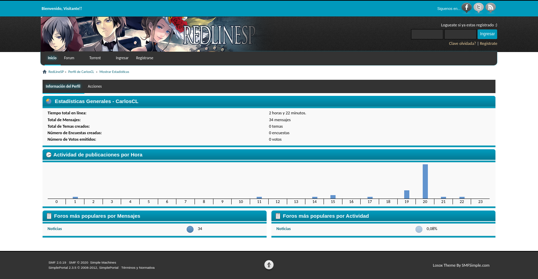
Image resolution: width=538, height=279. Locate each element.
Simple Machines (103, 262)
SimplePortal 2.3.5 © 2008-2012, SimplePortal (83, 267)
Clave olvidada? (462, 43)
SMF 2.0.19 (57, 262)
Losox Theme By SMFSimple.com (461, 265)
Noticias (55, 228)
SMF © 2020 (78, 262)
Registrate (489, 43)
